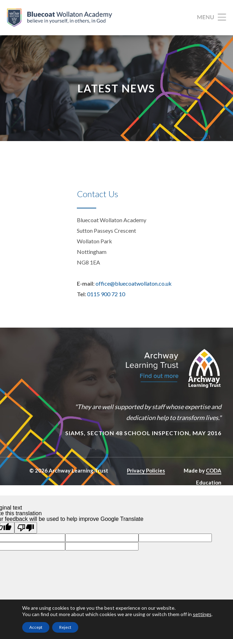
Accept (35, 627)
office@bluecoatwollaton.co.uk (134, 283)
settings (202, 614)
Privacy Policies (146, 470)
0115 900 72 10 (106, 294)
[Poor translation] (25, 528)
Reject (65, 627)
